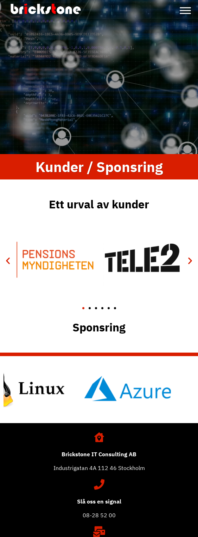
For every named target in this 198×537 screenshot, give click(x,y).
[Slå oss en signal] (99, 484)
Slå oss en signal (99, 501)
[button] (8, 260)
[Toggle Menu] (185, 10)
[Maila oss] (99, 531)
